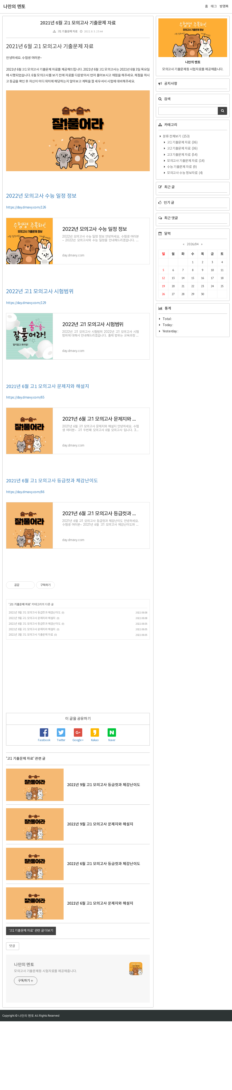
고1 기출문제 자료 (68, 31)
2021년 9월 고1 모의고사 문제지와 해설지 (32, 686)
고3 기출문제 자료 (182, 155)
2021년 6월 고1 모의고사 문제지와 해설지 (47, 455)
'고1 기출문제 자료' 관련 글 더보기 (31, 999)
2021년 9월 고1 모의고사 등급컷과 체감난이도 (34, 681)
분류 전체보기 (176, 136)
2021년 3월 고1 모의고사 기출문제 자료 (31, 703)
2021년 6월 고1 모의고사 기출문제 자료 (78, 23)
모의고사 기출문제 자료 (186, 161)
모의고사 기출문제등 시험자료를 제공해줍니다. (45, 1040)
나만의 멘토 (14, 7)
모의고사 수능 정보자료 (185, 173)
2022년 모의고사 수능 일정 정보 (41, 265)
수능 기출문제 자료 (182, 167)
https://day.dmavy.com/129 (26, 372)
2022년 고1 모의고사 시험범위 (40, 360)
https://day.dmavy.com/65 (25, 466)
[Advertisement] (78, 74)
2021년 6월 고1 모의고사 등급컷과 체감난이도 (52, 549)
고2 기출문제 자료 (182, 148)
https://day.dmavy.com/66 (25, 561)
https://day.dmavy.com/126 (26, 276)
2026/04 (192, 244)
